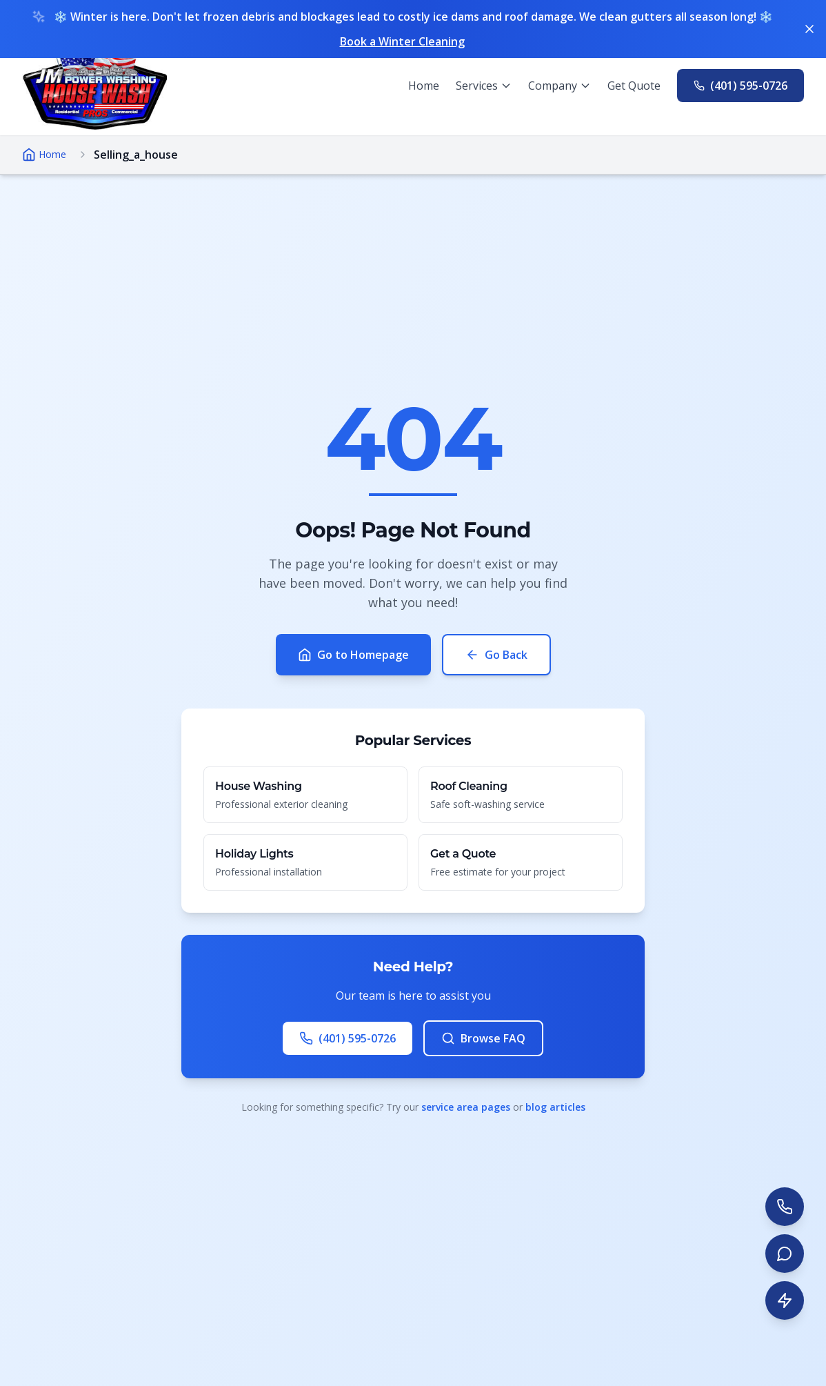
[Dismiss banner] (809, 29)
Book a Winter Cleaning (402, 41)
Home (423, 85)
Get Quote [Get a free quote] (634, 85)
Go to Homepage (353, 654)
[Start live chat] (784, 1253)
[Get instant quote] (784, 1300)
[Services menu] (484, 85)
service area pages (465, 1106)
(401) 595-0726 (347, 1038)
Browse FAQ (483, 1038)
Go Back (496, 654)
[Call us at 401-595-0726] (740, 85)
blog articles (555, 1106)
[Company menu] (559, 85)
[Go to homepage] (94, 85)
